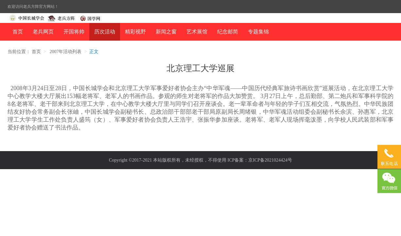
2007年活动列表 (65, 51)
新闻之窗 (166, 31)
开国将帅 (73, 31)
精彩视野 (135, 31)
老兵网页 (43, 31)
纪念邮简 (227, 31)
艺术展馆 (196, 31)
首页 (17, 31)
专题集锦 (258, 31)
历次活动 (104, 31)
